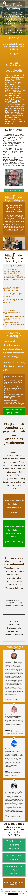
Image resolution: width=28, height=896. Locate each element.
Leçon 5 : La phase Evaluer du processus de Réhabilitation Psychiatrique (13, 294)
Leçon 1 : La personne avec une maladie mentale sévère (14, 266)
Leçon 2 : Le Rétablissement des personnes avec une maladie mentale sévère (13, 271)
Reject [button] (15, 893)
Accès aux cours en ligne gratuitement (14, 411)
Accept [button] (10, 893)
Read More (21, 893)
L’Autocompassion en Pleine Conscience (14, 870)
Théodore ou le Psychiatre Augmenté (14, 845)
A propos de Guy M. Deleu (13, 190)
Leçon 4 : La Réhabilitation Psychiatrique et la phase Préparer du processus (12, 288)
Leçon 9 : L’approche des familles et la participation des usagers (13, 324)
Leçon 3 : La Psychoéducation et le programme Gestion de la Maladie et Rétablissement (14, 277)
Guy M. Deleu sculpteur (14, 857)
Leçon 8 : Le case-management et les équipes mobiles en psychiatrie (13, 318)
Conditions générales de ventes (14, 883)
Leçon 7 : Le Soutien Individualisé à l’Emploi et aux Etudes (13, 312)
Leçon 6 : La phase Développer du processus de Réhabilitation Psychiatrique (13, 300)
